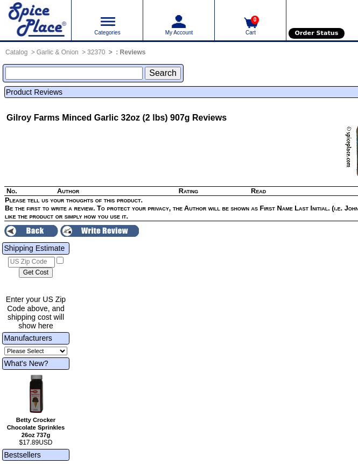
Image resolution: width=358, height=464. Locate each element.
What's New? (26, 363)
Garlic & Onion (58, 52)
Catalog (16, 52)
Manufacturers (28, 338)
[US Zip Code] (31, 262)
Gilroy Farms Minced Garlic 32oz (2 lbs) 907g (98, 117)
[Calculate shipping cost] (36, 273)
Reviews (133, 52)
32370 (96, 52)
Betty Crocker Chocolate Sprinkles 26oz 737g (36, 427)
